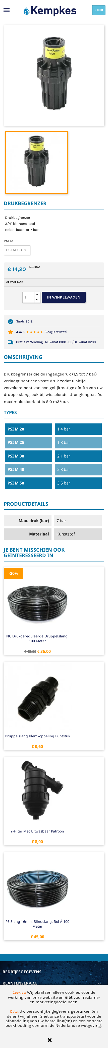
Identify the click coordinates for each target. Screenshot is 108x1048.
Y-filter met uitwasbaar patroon (37, 831)
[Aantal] (28, 297)
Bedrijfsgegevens (22, 972)
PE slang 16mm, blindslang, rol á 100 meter (37, 924)
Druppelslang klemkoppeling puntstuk (37, 736)
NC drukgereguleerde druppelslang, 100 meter (37, 638)
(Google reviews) (56, 332)
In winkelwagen (63, 297)
